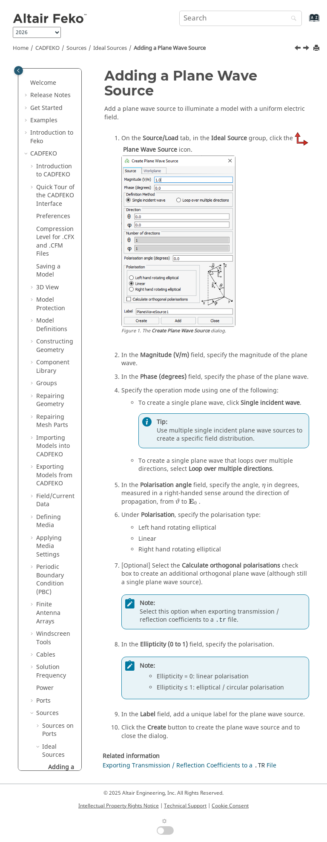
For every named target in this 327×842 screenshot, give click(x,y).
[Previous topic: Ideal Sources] (298, 49)
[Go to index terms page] (305, 21)
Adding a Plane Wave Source (170, 48)
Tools (43, 658)
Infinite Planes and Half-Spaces (53, 470)
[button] (32, 74)
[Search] (292, 19)
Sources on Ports (58, 149)
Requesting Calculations (53, 445)
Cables (45, 73)
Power (45, 107)
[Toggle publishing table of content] (18, 70)
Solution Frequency (51, 90)
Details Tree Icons (53, 696)
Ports (43, 119)
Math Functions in (53, 721)
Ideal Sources (110, 48)
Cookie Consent (230, 806)
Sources (76, 48)
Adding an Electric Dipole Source (58, 241)
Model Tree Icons (52, 675)
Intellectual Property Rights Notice (118, 806)
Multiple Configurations (56, 420)
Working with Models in (55, 554)
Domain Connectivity (53, 524)
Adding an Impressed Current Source (62, 324)
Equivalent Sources (57, 357)
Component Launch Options (52, 637)
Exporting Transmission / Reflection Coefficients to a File (189, 765)
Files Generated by (55, 750)
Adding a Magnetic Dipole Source (61, 282)
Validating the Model (56, 587)
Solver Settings (48, 612)
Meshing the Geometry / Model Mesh (54, 500)
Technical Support (185, 806)
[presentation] (263, 486)
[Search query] (240, 18)
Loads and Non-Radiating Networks (51, 387)
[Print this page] (317, 48)
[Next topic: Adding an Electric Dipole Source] (307, 49)
